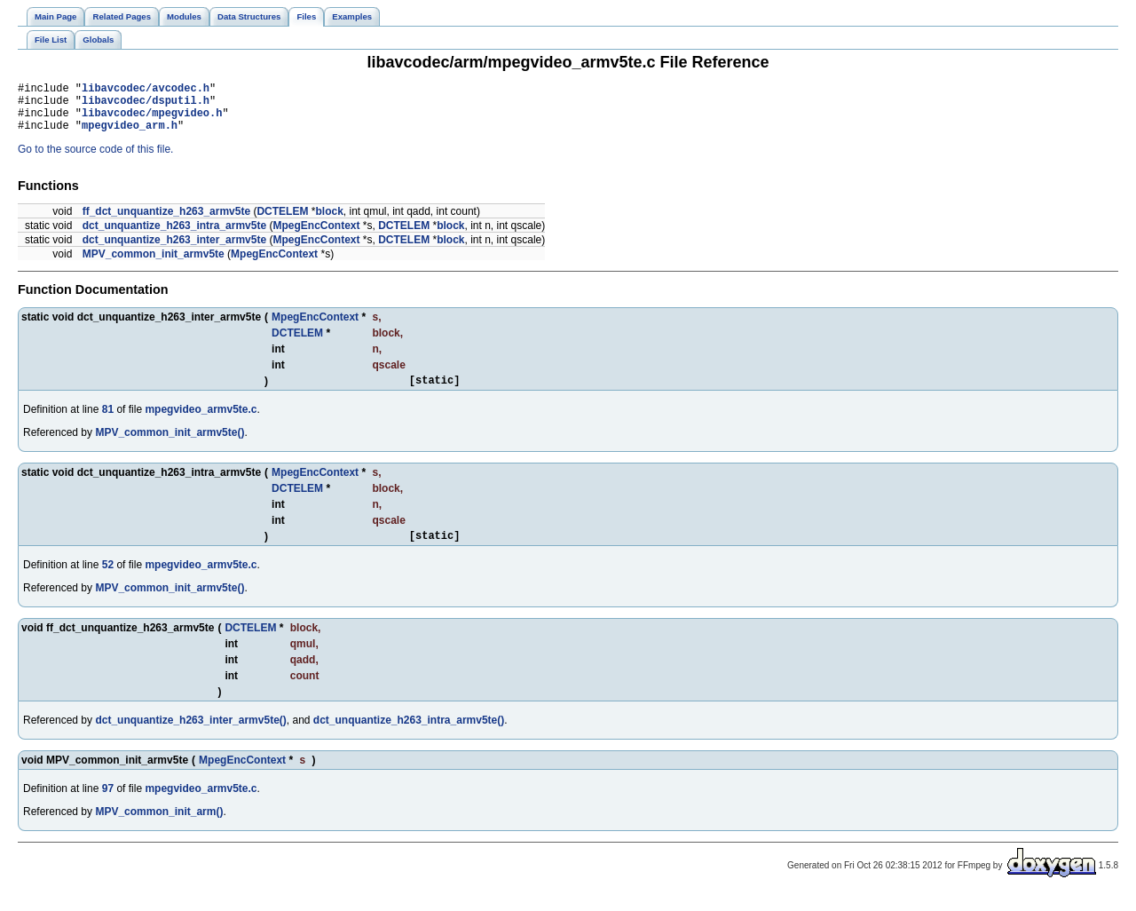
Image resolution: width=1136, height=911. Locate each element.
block (329, 222)
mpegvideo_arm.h (130, 135)
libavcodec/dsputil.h (145, 105)
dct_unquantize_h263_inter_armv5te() (190, 736)
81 (108, 422)
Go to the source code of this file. (95, 160)
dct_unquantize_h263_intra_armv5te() (408, 736)
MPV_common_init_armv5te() (169, 446)
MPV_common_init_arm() (159, 827)
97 (108, 804)
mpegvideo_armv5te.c (200, 422)
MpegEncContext (315, 236)
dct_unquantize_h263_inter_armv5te (174, 250)
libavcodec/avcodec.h (145, 90)
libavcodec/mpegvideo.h (152, 120)
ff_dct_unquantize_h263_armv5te (166, 222)
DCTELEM (282, 222)
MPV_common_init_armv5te (154, 264)
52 (108, 580)
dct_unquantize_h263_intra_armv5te (174, 236)
